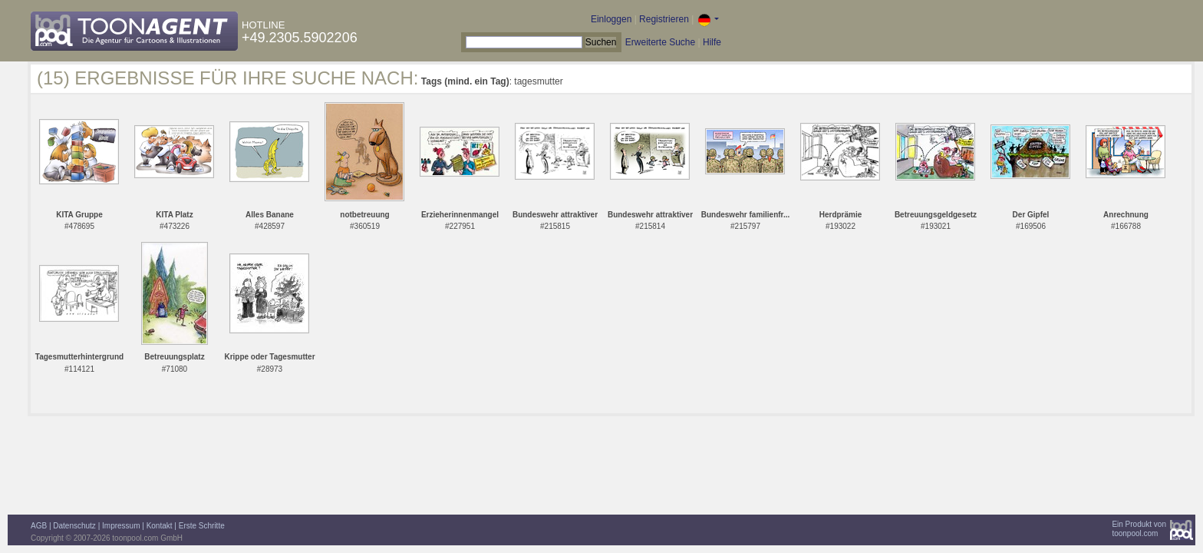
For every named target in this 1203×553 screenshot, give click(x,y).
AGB (39, 526)
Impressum (121, 526)
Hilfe (712, 42)
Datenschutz (74, 526)
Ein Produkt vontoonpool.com (1139, 529)
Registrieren (664, 19)
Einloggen (611, 19)
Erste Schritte (202, 526)
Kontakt (160, 526)
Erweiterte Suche (660, 42)
